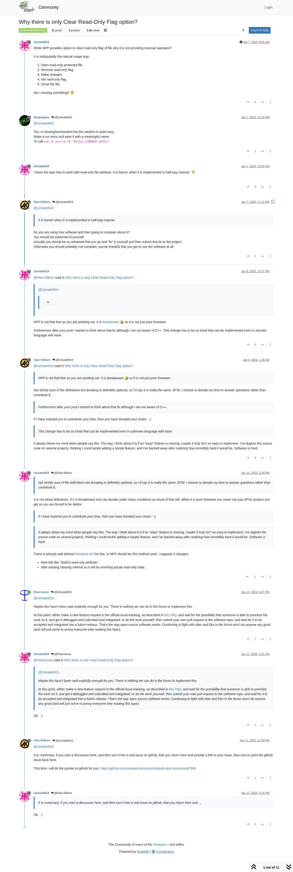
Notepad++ (161, 844)
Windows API (84, 554)
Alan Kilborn (42, 202)
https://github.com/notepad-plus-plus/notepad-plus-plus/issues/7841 (148, 768)
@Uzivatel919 (61, 117)
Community (48, 7)
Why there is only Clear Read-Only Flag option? (99, 277)
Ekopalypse (41, 117)
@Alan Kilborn (61, 473)
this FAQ (170, 615)
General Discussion (33, 30)
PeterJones (41, 592)
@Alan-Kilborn (44, 277)
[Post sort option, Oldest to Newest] (243, 30)
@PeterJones (61, 654)
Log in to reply (260, 30)
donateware (110, 322)
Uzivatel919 (41, 42)
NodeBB (143, 851)
